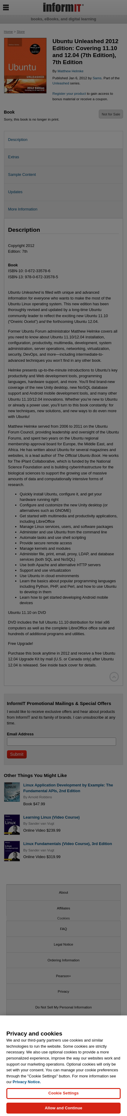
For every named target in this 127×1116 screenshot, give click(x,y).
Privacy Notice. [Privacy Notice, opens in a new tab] (27, 1085)
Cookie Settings (63, 1096)
